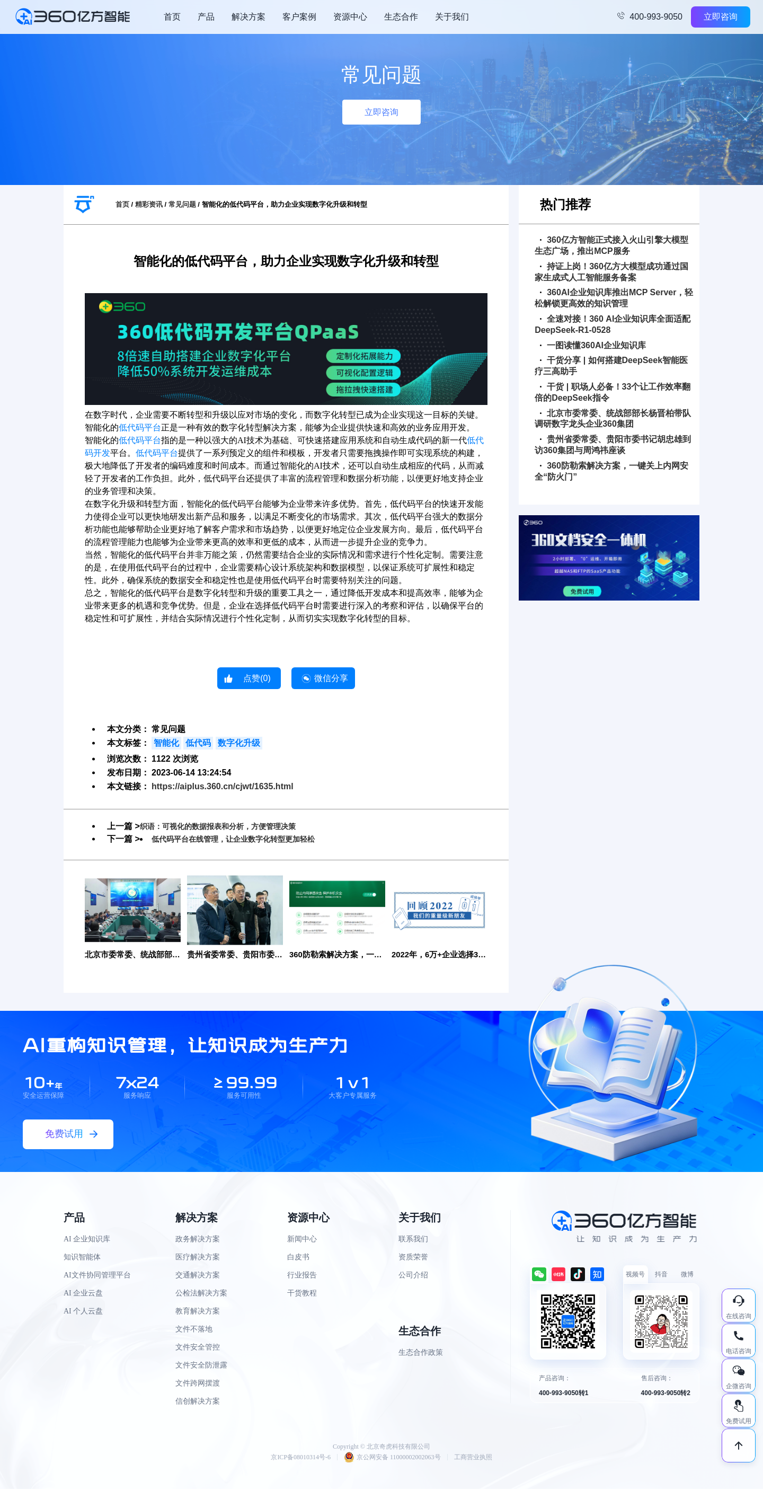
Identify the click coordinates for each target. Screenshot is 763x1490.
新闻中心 (302, 1240)
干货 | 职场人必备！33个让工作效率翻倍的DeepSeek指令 (612, 392)
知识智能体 (82, 1258)
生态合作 (401, 16)
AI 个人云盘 (83, 1312)
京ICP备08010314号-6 (301, 1458)
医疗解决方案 (197, 1258)
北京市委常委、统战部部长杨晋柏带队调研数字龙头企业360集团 (613, 419)
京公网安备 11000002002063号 (392, 1458)
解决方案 (248, 16)
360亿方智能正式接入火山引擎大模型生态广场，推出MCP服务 (611, 245)
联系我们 (413, 1240)
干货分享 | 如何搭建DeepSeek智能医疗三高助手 (611, 366)
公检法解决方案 (201, 1294)
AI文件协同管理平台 (97, 1276)
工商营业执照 (473, 1458)
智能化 (166, 742)
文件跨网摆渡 (197, 1384)
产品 (206, 16)
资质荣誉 (413, 1258)
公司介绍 (413, 1276)
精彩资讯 (149, 204)
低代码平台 (140, 427)
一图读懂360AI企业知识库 (593, 345)
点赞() (257, 678)
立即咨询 (721, 16)
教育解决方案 (197, 1312)
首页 (172, 16)
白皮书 (298, 1258)
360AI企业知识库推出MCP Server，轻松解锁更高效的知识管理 (614, 298)
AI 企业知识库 (87, 1240)
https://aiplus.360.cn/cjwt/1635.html (223, 786)
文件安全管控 (197, 1348)
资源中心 (350, 16)
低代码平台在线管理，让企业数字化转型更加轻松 (245, 838)
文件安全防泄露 (201, 1366)
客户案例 (299, 16)
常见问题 (182, 204)
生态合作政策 (420, 1353)
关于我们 (452, 16)
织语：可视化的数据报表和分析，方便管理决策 (229, 826)
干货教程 (302, 1294)
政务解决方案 (197, 1240)
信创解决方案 (197, 1402)
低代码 (198, 742)
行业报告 (302, 1276)
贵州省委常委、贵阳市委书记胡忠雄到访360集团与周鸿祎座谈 (613, 445)
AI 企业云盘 (83, 1294)
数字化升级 (239, 742)
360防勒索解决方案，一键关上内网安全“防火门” (611, 471)
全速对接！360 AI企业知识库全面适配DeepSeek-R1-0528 (612, 324)
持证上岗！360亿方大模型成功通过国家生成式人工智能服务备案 (611, 272)
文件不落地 (193, 1330)
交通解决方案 (197, 1276)
